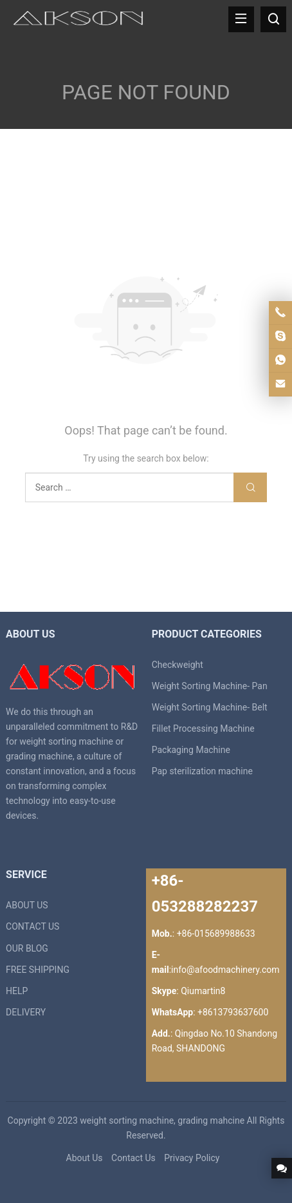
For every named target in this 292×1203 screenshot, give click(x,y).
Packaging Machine (191, 750)
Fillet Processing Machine (203, 728)
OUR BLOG (27, 948)
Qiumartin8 (203, 991)
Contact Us (133, 1158)
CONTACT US (32, 926)
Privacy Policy (191, 1158)
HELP (17, 991)
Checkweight (177, 665)
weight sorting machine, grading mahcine (162, 1120)
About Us (84, 1158)
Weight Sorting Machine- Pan (210, 686)
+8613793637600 (232, 1012)
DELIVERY (26, 1012)
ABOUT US (27, 905)
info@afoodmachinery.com (225, 969)
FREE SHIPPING (37, 969)
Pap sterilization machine (202, 771)
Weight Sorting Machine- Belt (210, 707)
